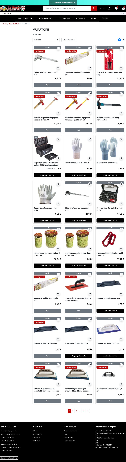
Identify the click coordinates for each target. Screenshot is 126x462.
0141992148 (107, 445)
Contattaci (36, 441)
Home (5, 24)
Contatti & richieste (7, 437)
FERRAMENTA (14, 24)
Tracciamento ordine (71, 431)
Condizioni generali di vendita (11, 447)
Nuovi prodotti (37, 434)
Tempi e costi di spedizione (10, 434)
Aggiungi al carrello (47, 175)
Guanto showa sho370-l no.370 (77, 163)
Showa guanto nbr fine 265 (107, 163)
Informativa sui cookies (9, 444)
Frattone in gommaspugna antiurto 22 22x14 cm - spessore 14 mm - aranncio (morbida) (77, 391)
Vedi (47, 85)
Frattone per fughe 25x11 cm (108, 343)
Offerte (35, 431)
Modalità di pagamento (9, 431)
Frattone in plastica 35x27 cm (45, 343)
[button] (123, 8)
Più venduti (36, 437)
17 (83, 411)
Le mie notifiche (69, 441)
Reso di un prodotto (7, 441)
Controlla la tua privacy (9, 458)
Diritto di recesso (7, 451)
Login (66, 434)
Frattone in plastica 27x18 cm (108, 298)
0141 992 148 (7, 13)
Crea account (68, 437)
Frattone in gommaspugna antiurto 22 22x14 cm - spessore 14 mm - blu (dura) (46, 391)
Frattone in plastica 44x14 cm (76, 343)
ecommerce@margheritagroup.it (107, 447)
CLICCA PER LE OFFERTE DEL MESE (63, 2)
